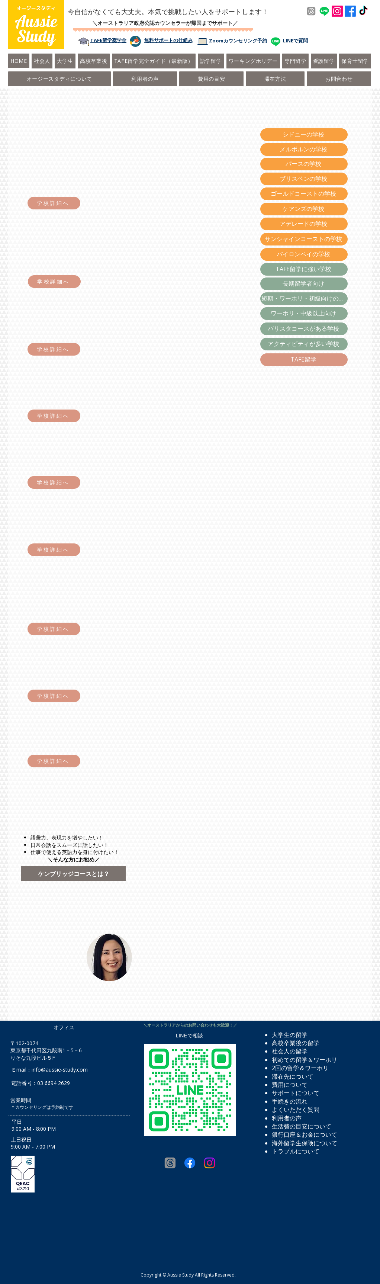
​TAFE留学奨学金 (108, 40)
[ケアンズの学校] (304, 209)
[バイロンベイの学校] (304, 254)
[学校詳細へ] (54, 203)
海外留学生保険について (304, 1143)
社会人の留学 (289, 1051)
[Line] (324, 11)
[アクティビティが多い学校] (304, 344)
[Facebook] (350, 11)
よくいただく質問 (295, 1109)
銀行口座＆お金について (304, 1134)
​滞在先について (292, 1076)
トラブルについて (295, 1151)
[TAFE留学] (304, 359)
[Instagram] (337, 11)
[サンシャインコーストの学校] (304, 239)
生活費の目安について (301, 1126)
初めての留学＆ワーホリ (304, 1060)
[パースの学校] (304, 164)
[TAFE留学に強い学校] (304, 269)
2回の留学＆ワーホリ (300, 1068)
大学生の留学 (289, 1035)
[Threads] (311, 11)
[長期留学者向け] (304, 283)
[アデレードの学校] (304, 224)
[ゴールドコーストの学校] (304, 193)
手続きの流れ (289, 1101)
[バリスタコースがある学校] (304, 328)
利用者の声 (287, 1118)
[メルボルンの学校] (304, 149)
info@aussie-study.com (60, 1069)
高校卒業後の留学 (295, 1043)
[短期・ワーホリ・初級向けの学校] (304, 298)
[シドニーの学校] (304, 134)
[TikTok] (363, 11)
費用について (289, 1085)
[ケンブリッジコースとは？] (73, 873)
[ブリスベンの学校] (304, 179)
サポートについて (295, 1093)
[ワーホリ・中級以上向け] (304, 313)
